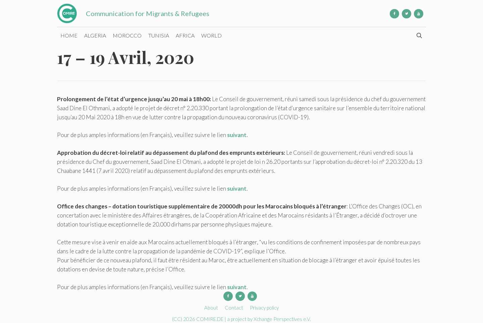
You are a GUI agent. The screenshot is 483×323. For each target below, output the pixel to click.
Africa (185, 35)
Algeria (95, 35)
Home (68, 35)
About (211, 308)
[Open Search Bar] (419, 35)
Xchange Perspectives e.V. (282, 319)
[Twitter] (406, 13)
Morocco (127, 35)
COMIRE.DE (210, 319)
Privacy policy (264, 308)
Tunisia (158, 35)
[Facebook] (394, 13)
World (211, 35)
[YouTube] (418, 13)
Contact (234, 308)
